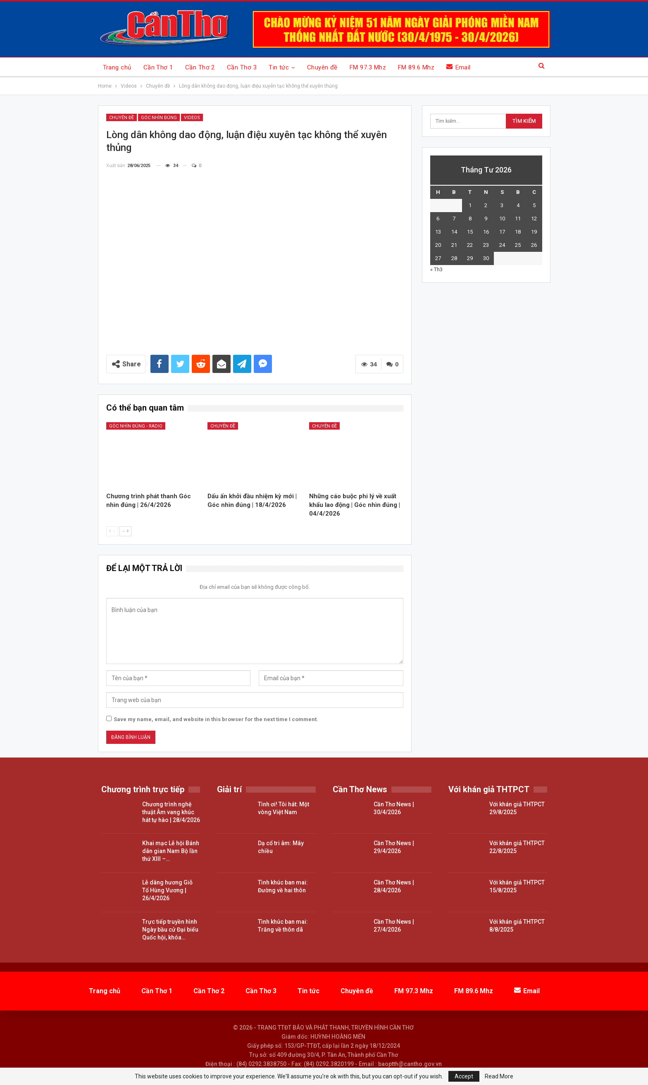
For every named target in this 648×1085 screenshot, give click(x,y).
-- (112, 531)
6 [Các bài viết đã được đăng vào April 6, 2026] (437, 218)
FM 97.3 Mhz (368, 67)
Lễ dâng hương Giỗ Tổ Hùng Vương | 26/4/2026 (167, 890)
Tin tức (279, 67)
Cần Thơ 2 (200, 67)
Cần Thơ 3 (242, 67)
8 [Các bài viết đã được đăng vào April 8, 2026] (470, 218)
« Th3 (436, 269)
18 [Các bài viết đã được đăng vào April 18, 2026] (518, 232)
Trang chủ (117, 67)
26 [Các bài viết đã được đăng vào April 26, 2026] (534, 245)
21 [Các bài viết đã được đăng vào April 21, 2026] (454, 245)
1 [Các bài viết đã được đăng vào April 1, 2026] (470, 205)
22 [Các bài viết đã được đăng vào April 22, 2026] (470, 245)
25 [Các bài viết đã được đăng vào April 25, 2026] (518, 245)
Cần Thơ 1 (158, 67)
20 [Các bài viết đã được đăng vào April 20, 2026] (438, 245)
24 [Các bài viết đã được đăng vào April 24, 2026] (502, 245)
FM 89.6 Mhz (416, 67)
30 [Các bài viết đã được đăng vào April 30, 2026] (486, 258)
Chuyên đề (322, 67)
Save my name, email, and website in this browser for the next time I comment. (216, 719)
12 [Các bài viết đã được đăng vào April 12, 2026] (534, 218)
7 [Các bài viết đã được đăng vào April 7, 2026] (454, 218)
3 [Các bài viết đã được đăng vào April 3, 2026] (501, 205)
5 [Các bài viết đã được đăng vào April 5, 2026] (534, 205)
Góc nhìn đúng (159, 117)
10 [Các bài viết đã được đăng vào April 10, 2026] (502, 218)
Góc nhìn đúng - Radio (135, 426)
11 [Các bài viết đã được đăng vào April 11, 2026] (518, 218)
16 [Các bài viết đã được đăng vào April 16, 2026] (486, 232)
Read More (499, 1076)
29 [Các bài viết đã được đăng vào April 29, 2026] (470, 258)
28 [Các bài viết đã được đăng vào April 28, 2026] (454, 258)
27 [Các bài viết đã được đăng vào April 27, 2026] (438, 258)
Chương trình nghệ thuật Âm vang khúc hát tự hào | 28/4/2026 (171, 812)
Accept (464, 1076)
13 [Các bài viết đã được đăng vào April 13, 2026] (438, 232)
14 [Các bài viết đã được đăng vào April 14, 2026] (454, 232)
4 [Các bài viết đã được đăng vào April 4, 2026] (518, 205)
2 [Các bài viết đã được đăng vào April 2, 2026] (485, 205)
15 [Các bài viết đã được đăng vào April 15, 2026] (470, 232)
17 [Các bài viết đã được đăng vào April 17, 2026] (502, 232)
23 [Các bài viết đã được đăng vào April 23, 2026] (486, 245)
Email (458, 67)
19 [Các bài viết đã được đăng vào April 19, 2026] (534, 232)
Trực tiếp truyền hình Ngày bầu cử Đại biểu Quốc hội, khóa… (170, 929)
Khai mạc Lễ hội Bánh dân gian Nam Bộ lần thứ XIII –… (170, 851)
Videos (192, 117)
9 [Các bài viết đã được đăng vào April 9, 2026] (485, 218)
